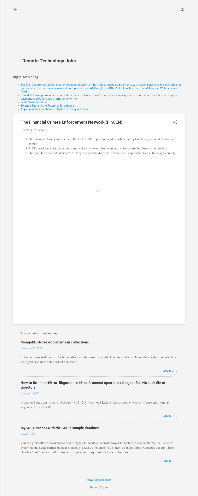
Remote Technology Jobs (49, 61)
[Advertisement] (50, 31)
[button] (175, 122)
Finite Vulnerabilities (33, 102)
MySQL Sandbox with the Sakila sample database (60, 428)
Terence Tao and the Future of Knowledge (47, 105)
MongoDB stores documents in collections (55, 342)
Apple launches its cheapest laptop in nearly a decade (55, 109)
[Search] (182, 10)
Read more (168, 371)
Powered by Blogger (99, 479)
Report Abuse (99, 487)
